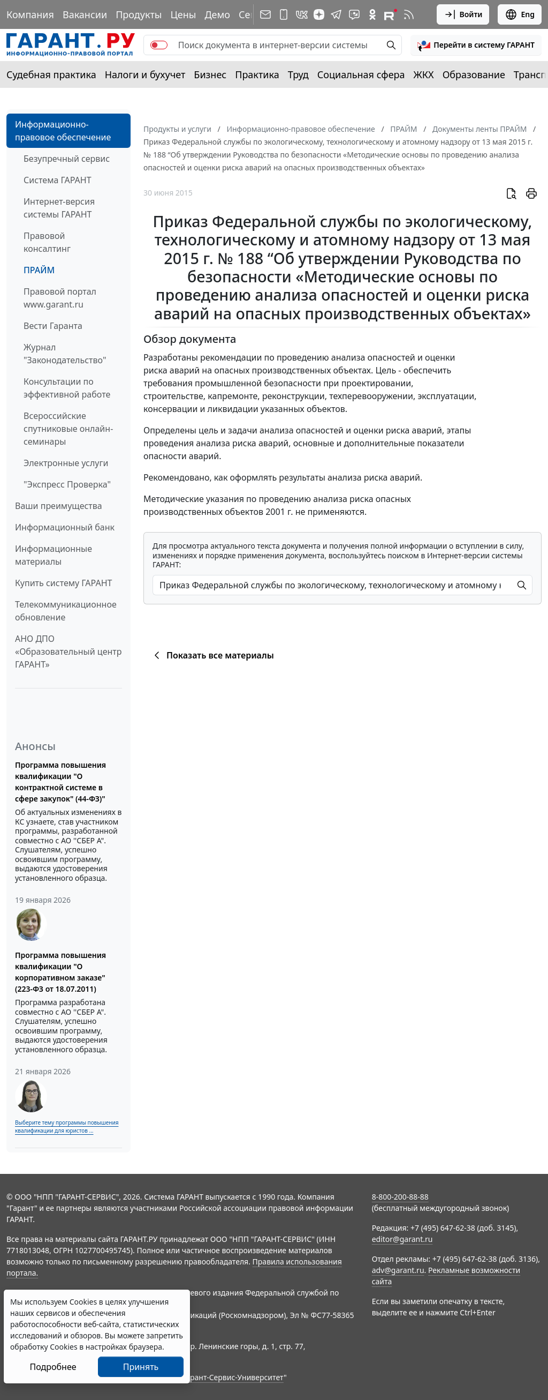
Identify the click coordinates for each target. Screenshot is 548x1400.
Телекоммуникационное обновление (66, 610)
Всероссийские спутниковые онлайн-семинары (68, 428)
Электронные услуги (66, 463)
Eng (520, 14)
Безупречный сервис (67, 158)
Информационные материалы (53, 555)
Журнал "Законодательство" (65, 353)
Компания (30, 14)
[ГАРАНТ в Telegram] (336, 14)
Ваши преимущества (58, 506)
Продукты (139, 14)
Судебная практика (51, 74)
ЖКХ (424, 74)
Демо (217, 14)
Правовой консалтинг (47, 242)
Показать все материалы (212, 655)
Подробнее (52, 1367)
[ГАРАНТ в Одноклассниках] (372, 14)
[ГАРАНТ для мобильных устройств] (283, 14)
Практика (257, 74)
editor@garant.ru (402, 1239)
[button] (476, 45)
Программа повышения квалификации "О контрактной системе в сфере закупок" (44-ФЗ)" (60, 782)
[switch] (159, 45)
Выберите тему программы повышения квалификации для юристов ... (66, 1126)
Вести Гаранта (53, 326)
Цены (183, 14)
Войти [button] (463, 14)
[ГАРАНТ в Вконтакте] (301, 14)
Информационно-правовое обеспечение (63, 130)
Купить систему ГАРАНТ (63, 583)
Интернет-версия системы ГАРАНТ (59, 208)
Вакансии (85, 14)
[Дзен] (319, 14)
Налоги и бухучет (145, 74)
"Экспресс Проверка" (67, 484)
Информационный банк (65, 527)
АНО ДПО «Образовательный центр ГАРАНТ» (68, 651)
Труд (298, 74)
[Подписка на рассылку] (265, 14)
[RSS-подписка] (408, 14)
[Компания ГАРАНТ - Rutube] (390, 14)
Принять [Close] (141, 1367)
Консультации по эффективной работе (67, 388)
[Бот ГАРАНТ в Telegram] (354, 14)
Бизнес (210, 74)
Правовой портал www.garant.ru (60, 298)
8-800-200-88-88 (400, 1197)
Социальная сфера (361, 74)
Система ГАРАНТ (58, 180)
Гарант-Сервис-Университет (233, 1377)
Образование (474, 74)
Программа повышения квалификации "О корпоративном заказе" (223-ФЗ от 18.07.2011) (60, 972)
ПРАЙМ (39, 270)
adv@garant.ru (398, 1270)
